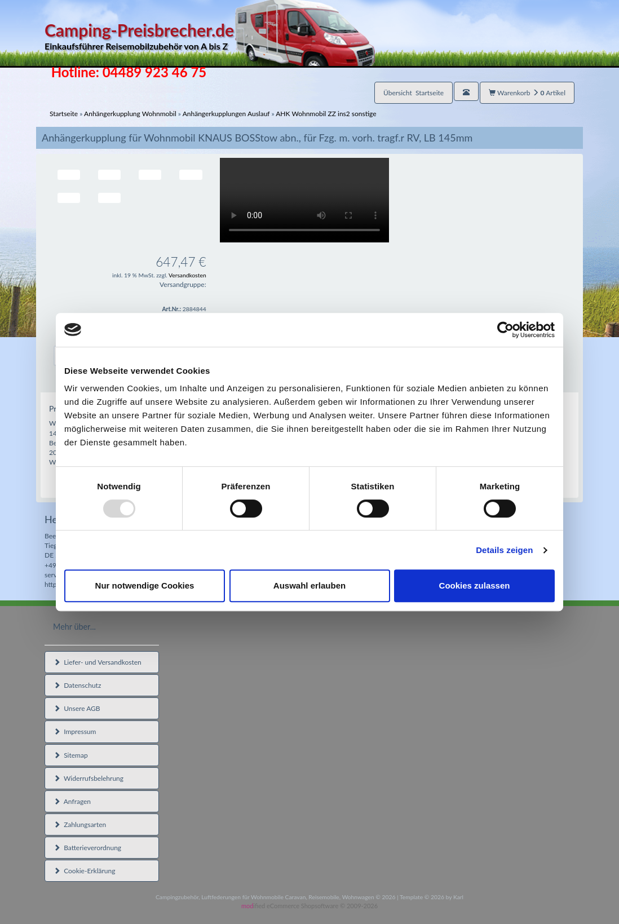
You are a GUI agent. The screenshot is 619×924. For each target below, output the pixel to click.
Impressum (75, 731)
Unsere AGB (77, 708)
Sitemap (71, 755)
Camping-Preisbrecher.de (210, 36)
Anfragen (72, 801)
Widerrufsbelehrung (88, 778)
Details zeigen (504, 550)
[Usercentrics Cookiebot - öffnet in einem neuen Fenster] (505, 329)
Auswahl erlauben (309, 585)
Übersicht (413, 93)
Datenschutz (77, 685)
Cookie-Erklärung (84, 870)
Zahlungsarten (80, 824)
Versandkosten (187, 275)
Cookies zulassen (474, 585)
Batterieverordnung (87, 847)
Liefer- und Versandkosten (98, 662)
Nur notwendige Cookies (144, 585)
